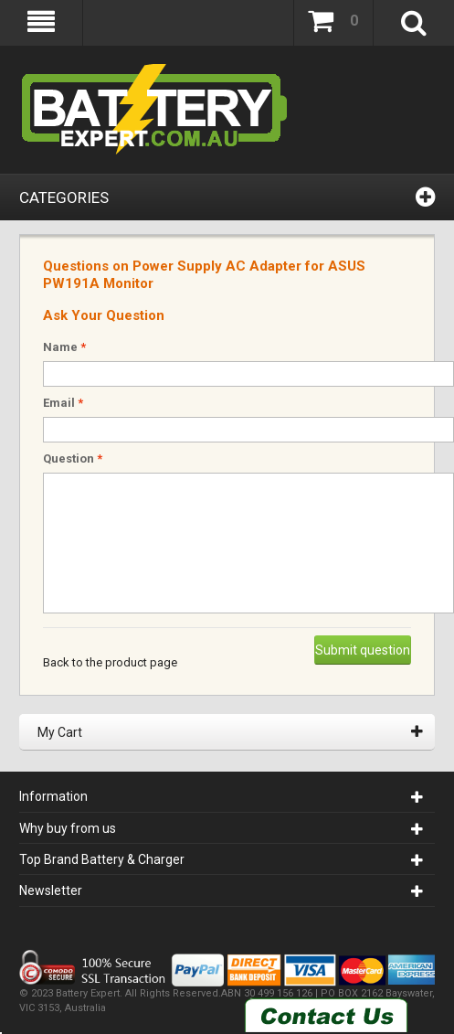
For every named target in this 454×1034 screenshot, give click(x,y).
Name (64, 347)
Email (63, 403)
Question (72, 458)
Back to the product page (110, 662)
